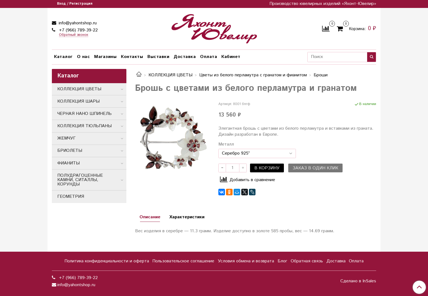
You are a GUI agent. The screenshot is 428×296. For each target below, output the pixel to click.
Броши (321, 75)
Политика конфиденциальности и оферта (106, 261)
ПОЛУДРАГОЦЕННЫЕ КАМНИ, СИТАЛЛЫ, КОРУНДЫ (80, 179)
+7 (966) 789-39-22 (78, 30)
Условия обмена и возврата (246, 261)
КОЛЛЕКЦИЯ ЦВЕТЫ (170, 75)
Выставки (158, 57)
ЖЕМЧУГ (66, 138)
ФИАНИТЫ (68, 163)
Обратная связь (307, 261)
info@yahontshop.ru (77, 23)
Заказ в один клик (315, 168)
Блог (282, 261)
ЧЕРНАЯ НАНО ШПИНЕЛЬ (84, 114)
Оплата (208, 57)
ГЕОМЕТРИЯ (70, 196)
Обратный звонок (73, 35)
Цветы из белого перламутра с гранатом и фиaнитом (253, 75)
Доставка (185, 57)
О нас (83, 57)
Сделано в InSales (358, 281)
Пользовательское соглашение (183, 261)
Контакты (132, 57)
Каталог (63, 57)
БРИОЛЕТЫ (69, 150)
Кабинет (230, 57)
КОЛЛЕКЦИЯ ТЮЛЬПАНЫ (84, 126)
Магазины (105, 57)
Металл (226, 144)
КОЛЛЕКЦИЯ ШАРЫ (78, 101)
